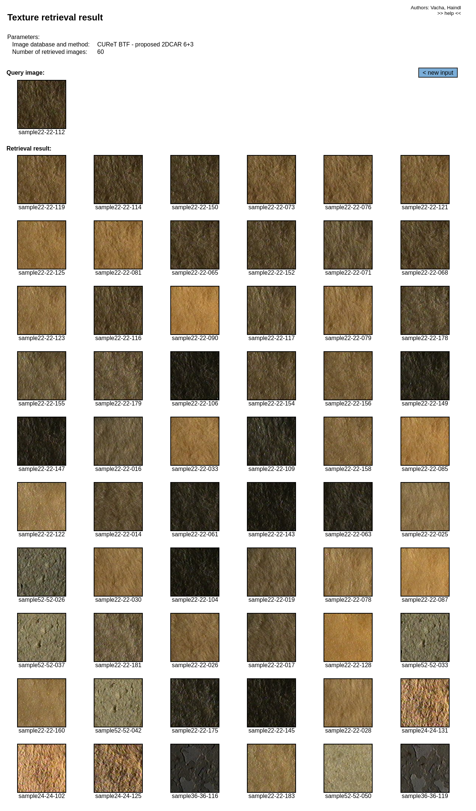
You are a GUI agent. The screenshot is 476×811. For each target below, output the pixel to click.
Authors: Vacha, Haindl (436, 7)
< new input (438, 73)
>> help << (449, 13)
